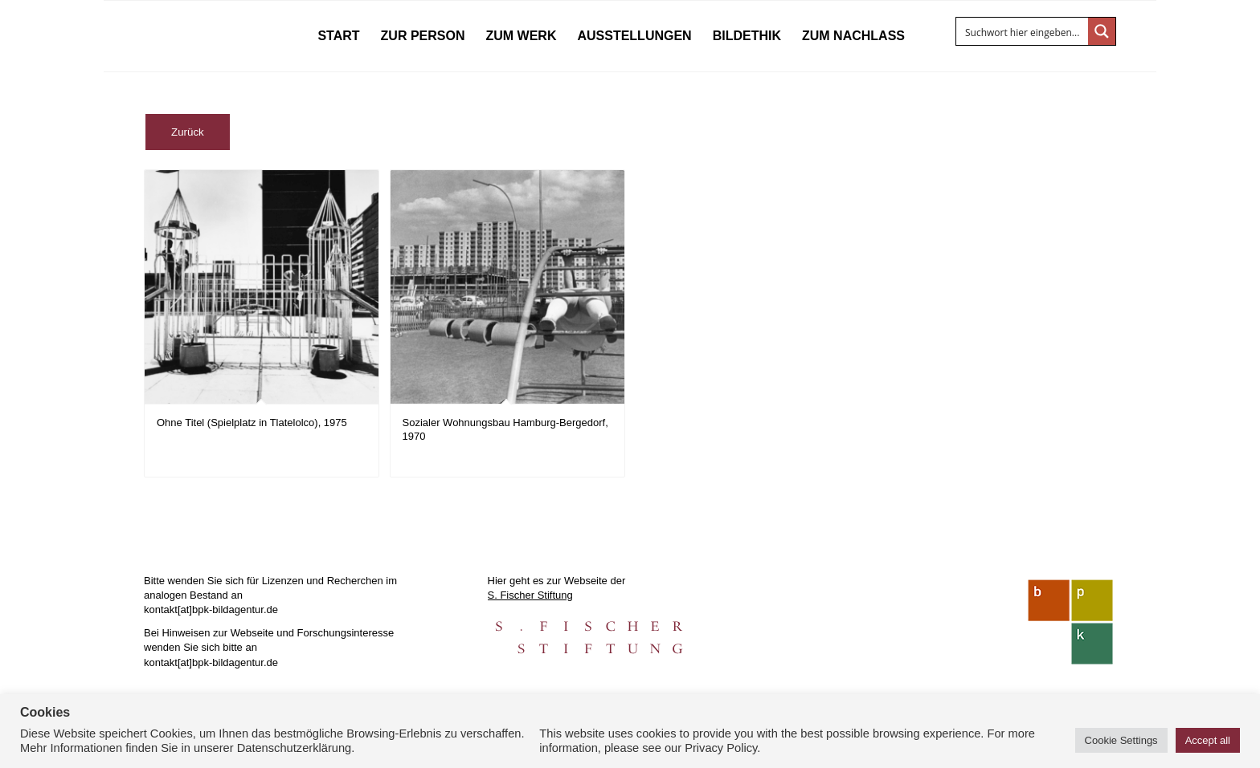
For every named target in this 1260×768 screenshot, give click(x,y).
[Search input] (1023, 31)
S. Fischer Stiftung (530, 595)
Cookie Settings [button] (1121, 740)
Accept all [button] (1207, 740)
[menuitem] (338, 36)
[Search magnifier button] (1101, 31)
